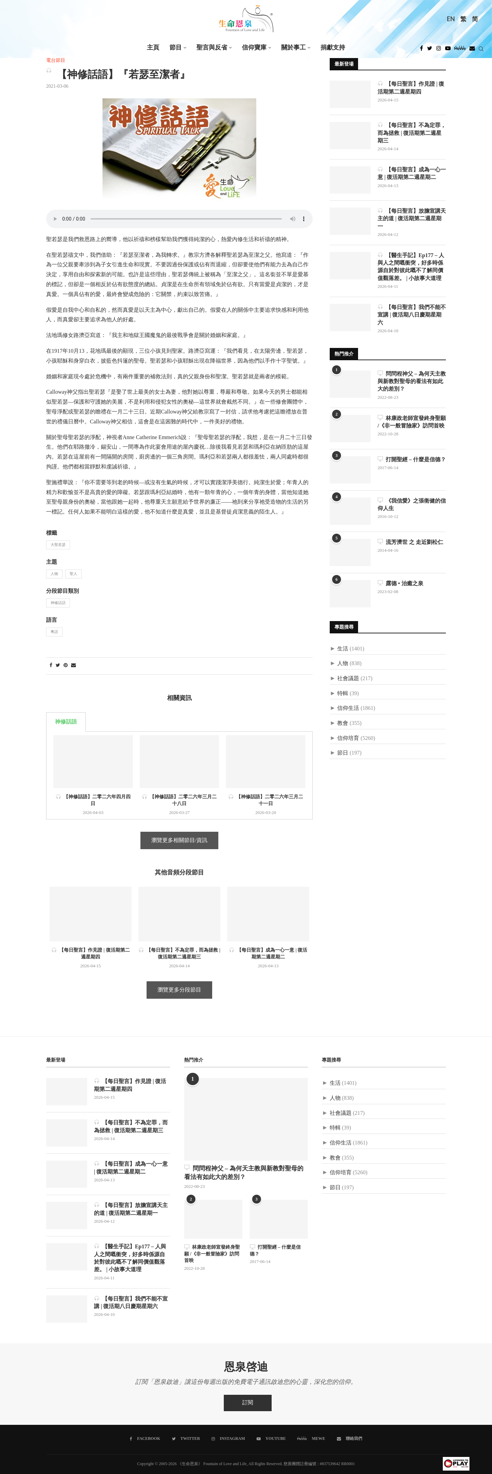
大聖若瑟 (58, 545)
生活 (342, 649)
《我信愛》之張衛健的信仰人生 (412, 505)
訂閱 (247, 1403)
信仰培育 (348, 739)
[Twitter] (430, 50)
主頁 (153, 47)
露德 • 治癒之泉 (400, 583)
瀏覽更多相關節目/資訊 (179, 840)
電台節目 (55, 60)
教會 (342, 724)
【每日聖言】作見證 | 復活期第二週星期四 (411, 88)
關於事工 (293, 47)
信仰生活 (348, 709)
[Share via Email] (73, 666)
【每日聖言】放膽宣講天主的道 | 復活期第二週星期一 (412, 218)
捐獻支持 (332, 47)
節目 (175, 47)
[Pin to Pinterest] (66, 666)
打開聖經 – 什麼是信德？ (412, 460)
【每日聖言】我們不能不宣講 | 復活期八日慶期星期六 (412, 315)
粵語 (54, 632)
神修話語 (58, 603)
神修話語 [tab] (66, 722)
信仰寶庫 (254, 47)
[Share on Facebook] (51, 666)
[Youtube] (448, 50)
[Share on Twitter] (58, 666)
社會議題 (348, 679)
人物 (54, 574)
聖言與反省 (211, 47)
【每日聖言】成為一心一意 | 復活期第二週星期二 (412, 173)
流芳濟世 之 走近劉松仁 (410, 542)
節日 (342, 753)
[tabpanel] (179, 775)
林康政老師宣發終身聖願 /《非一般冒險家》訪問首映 (412, 422)
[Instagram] (438, 50)
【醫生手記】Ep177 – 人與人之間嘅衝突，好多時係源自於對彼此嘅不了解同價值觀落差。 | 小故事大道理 (411, 266)
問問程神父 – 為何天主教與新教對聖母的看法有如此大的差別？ (412, 382)
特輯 (342, 694)
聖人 (73, 574)
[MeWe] (460, 50)
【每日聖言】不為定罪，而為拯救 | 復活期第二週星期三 (412, 133)
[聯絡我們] (349, 1438)
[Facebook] (421, 50)
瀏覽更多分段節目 (179, 990)
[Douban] (472, 50)
